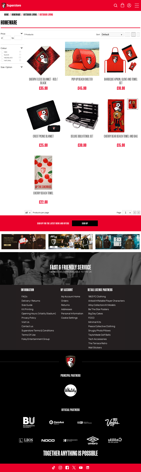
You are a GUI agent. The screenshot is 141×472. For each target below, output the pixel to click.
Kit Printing (27, 309)
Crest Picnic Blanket (43, 136)
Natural (7, 60)
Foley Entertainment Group (36, 339)
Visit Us (25, 322)
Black (6, 55)
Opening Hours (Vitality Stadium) (39, 313)
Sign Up (85, 223)
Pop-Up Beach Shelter (82, 79)
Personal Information (72, 313)
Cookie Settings (69, 317)
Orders (64, 300)
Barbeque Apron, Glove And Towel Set (121, 81)
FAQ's (24, 296)
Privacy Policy (29, 317)
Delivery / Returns (31, 300)
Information (27, 290)
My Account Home (70, 296)
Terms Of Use (28, 334)
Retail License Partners (100, 290)
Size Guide (27, 305)
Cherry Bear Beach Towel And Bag (121, 136)
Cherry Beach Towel (43, 193)
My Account (67, 290)
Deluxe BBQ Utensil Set (82, 136)
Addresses (66, 309)
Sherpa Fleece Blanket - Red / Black (43, 81)
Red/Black (8, 58)
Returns (65, 305)
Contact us (27, 326)
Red (5, 52)
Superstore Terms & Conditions (38, 330)
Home (6, 14)
